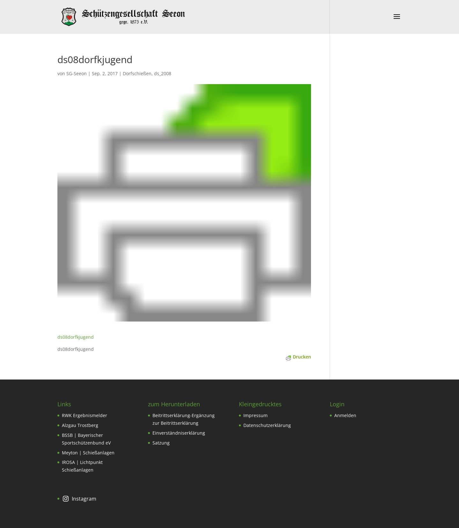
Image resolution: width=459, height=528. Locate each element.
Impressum (255, 415)
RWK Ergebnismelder (84, 415)
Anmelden (345, 415)
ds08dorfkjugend (75, 337)
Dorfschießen (137, 73)
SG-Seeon (76, 73)
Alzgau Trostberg (80, 425)
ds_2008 (162, 73)
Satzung (161, 443)
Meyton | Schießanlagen (88, 453)
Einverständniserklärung (178, 433)
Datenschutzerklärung (267, 425)
